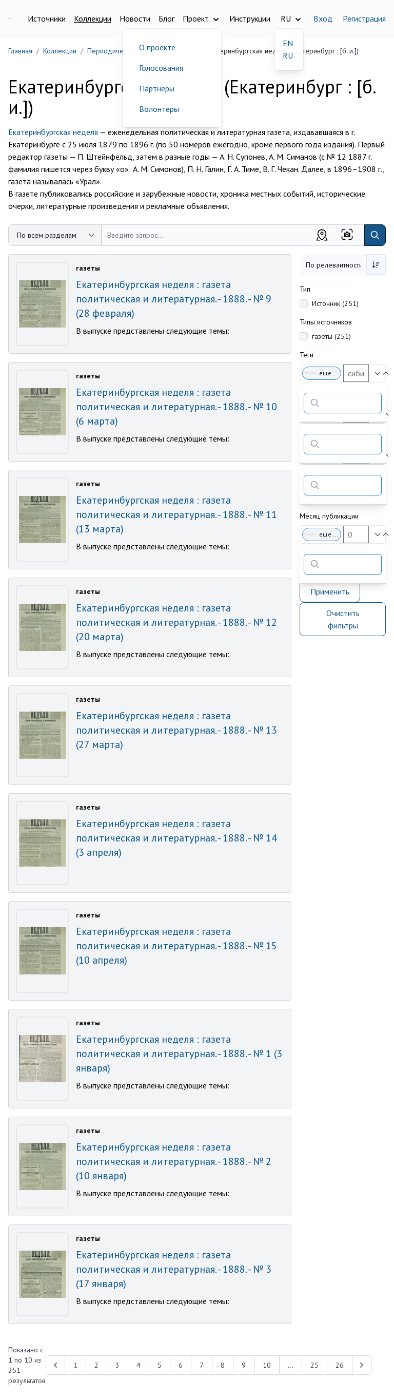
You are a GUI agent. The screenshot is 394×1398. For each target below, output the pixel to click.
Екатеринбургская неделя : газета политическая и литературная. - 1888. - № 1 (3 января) (179, 1053)
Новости (135, 18)
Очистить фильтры (343, 619)
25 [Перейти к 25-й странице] (314, 1365)
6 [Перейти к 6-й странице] (181, 1365)
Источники (47, 18)
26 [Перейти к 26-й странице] (340, 1365)
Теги (306, 354)
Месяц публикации (329, 516)
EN (288, 43)
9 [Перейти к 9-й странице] (244, 1365)
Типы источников (326, 322)
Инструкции (249, 18)
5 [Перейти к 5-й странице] (159, 1365)
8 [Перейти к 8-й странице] (223, 1365)
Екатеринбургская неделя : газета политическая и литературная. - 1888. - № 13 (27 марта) (176, 730)
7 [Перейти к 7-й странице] (202, 1365)
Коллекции (92, 18)
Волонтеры (159, 109)
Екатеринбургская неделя (53, 132)
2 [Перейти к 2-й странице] (96, 1365)
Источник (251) (335, 303)
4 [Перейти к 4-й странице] (138, 1365)
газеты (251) (331, 336)
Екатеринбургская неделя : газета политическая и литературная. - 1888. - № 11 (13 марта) (176, 514)
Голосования (161, 68)
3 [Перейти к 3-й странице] (117, 1365)
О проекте (157, 47)
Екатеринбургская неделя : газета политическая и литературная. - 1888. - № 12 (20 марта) (176, 622)
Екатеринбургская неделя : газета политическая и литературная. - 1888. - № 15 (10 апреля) (176, 946)
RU (288, 55)
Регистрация (364, 18)
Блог (166, 18)
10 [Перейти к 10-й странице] (267, 1365)
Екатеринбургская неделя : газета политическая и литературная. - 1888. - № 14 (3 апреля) (176, 838)
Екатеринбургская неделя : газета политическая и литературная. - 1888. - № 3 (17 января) (173, 1269)
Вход (322, 18)
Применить (329, 591)
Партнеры (156, 88)
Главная (20, 50)
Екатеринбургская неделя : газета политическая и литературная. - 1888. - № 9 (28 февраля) (173, 299)
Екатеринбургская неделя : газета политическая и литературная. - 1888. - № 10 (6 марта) (176, 407)
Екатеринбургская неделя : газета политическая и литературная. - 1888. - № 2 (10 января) (173, 1161)
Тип (305, 289)
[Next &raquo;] (361, 1365)
